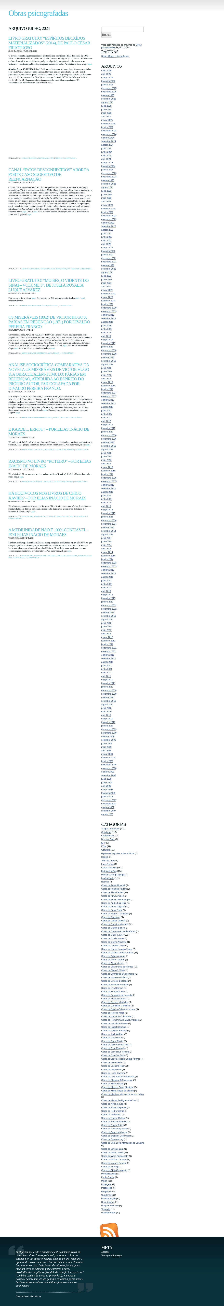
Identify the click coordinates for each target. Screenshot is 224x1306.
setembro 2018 (108, 361)
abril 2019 (106, 336)
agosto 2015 (107, 492)
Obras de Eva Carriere (112, 988)
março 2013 (107, 594)
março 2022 (107, 247)
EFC (103, 842)
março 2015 (107, 509)
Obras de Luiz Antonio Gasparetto (117, 1076)
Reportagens (107, 1202)
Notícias (105, 881)
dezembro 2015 (108, 477)
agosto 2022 (107, 230)
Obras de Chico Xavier (31, 482)
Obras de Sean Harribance (114, 1132)
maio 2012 (106, 630)
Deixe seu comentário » (66, 158)
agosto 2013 (107, 577)
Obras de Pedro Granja (112, 1111)
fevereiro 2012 (108, 640)
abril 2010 (106, 715)
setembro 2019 (108, 318)
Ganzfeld (105, 850)
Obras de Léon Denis (111, 1062)
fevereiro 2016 (108, 470)
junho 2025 (106, 109)
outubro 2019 (107, 315)
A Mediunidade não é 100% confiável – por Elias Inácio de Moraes (48, 532)
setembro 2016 (108, 446)
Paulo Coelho (107, 1177)
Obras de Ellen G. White (113, 970)
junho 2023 (106, 194)
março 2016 (107, 467)
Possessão (106, 1188)
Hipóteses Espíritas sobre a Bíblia (117, 853)
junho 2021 (106, 279)
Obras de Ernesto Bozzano (114, 981)
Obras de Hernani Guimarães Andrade (120, 1020)
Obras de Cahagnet (110, 917)
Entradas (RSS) (109, 1230)
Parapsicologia (48, 269)
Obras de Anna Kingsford (113, 906)
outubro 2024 (107, 137)
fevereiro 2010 (108, 722)
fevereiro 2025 (108, 123)
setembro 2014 (108, 531)
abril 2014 (106, 548)
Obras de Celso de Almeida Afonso (118, 931)
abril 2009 (106, 750)
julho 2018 (106, 368)
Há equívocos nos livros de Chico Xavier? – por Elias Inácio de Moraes (47, 495)
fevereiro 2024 (108, 166)
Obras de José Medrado (113, 1048)
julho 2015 (106, 495)
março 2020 (107, 297)
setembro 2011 (108, 658)
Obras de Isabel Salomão (113, 1027)
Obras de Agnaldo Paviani (114, 889)
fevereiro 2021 (108, 293)
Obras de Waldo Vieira (112, 1152)
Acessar (105, 1252)
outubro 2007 (107, 807)
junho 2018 (106, 371)
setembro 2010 (108, 701)
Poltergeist (106, 1184)
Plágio (56, 353)
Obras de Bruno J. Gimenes (114, 913)
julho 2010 (106, 708)
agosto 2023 (107, 187)
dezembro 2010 (108, 690)
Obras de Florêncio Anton (113, 998)
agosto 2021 (107, 272)
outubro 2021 (107, 265)
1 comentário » (66, 305)
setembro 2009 (108, 740)
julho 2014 (106, 538)
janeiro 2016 (107, 474)
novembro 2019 (108, 311)
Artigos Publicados (30, 269)
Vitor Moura (35, 1296)
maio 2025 (106, 113)
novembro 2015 (108, 481)
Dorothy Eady (108, 839)
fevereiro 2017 (108, 428)
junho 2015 (106, 499)
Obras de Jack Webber (112, 1034)
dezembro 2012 (108, 605)
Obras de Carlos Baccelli (113, 920)
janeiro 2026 (107, 84)
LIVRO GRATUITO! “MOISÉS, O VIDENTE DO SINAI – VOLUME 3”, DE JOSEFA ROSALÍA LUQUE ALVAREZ (48, 285)
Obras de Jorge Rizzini (112, 1041)
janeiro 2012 (107, 644)
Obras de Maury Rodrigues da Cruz (118, 1100)
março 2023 (107, 205)
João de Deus (108, 860)
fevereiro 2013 (108, 598)
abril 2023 (106, 201)
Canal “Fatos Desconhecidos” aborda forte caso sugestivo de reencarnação (48, 174)
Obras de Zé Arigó (110, 1166)
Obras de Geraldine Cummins (115, 1005)
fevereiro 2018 (108, 385)
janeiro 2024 (107, 169)
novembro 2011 (108, 651)
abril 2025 (106, 116)
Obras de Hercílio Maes (112, 1013)
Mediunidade (27, 516)
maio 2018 (106, 375)
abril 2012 (106, 633)
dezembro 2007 (108, 800)
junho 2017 (106, 414)
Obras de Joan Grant (111, 1037)
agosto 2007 (107, 814)
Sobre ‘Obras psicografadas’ (115, 56)
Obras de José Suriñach (113, 1055)
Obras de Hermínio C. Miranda (116, 1016)
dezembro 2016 (108, 435)
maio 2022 (106, 240)
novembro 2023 (108, 176)
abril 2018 (106, 378)
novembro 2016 (108, 439)
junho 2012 (106, 626)
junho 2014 (106, 541)
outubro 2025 (107, 95)
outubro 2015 (107, 485)
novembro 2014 (108, 524)
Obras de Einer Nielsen (112, 963)
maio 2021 (106, 283)
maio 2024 (106, 155)
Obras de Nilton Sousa (112, 1104)
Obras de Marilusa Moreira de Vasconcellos (122, 1094)
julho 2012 (106, 623)
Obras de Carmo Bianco (113, 927)
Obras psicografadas (38, 13)
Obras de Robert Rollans (113, 1118)
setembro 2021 (108, 269)
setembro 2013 (108, 573)
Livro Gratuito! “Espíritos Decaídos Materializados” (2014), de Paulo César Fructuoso (49, 43)
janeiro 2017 (107, 431)
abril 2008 (106, 786)
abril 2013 (106, 591)
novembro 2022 (108, 219)
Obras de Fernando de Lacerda (116, 995)
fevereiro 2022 (108, 251)
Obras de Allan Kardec (32, 450)
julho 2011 (106, 665)
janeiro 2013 (107, 601)
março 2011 (107, 679)
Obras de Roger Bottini (112, 1125)
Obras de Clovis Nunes (112, 938)
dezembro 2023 (108, 173)
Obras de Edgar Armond (113, 956)
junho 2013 (106, 584)
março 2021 (107, 290)
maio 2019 (106, 332)
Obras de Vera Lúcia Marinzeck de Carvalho (122, 1143)
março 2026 (107, 77)
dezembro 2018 (108, 350)
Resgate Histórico (110, 1205)
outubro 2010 (107, 697)
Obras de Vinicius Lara (112, 1149)
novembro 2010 (108, 694)
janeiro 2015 (107, 516)
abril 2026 (106, 74)
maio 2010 (106, 711)
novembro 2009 (108, 733)
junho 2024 (106, 152)
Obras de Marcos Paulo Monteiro (117, 1087)
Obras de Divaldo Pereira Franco (36, 353)
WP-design (116, 1255)
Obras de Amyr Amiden (112, 896)
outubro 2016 (107, 442)
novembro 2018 (108, 354)
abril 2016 (106, 463)
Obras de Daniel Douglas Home (116, 949)
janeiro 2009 (107, 761)
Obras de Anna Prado (111, 910)
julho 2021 (106, 276)
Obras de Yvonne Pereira (113, 1163)
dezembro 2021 (108, 258)
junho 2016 (106, 456)
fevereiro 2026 (108, 81)
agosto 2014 (107, 534)
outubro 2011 (107, 655)
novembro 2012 (108, 609)
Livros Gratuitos (29, 158)
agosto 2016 (107, 449)
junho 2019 (106, 329)
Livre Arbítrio (107, 864)
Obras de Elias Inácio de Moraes (59, 450)
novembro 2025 (108, 91)
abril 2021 (106, 286)
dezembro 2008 (108, 764)
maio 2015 (106, 502)
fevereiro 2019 (108, 343)
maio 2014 (106, 545)
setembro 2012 (108, 616)
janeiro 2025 (107, 127)
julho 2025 (106, 106)
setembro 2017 (108, 403)
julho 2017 (106, 410)
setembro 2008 (108, 775)
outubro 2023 (107, 180)
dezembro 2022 (108, 215)
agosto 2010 (107, 704)
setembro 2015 (108, 488)
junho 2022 (106, 237)
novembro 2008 (108, 768)
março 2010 (107, 718)
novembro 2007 (108, 803)
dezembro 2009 (108, 729)
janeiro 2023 (107, 212)
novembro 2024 (108, 134)
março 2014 (107, 552)
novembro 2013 (108, 566)
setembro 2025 (108, 98)
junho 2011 (106, 669)
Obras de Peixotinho (111, 1114)
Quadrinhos (107, 1195)
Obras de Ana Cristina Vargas (115, 899)
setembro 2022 (108, 226)
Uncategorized (108, 1212)
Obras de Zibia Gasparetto (114, 1170)
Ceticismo (106, 832)
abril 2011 (106, 676)
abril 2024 (106, 159)
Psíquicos (106, 1191)
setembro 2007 (108, 810)
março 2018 (107, 382)
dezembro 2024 (108, 130)
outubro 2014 (107, 527)
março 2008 (107, 789)
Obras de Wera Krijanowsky (114, 1156)
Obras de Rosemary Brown (114, 1128)
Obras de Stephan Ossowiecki (116, 1135)
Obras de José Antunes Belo (115, 1044)
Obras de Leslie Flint (111, 1069)
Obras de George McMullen (114, 1002)
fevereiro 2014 (108, 555)
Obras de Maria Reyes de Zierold (117, 1090)
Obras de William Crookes (114, 1159)
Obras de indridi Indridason (114, 1023)
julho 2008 (106, 779)
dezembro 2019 (108, 307)
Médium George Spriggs (113, 874)
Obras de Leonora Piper (113, 1066)
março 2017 (107, 424)
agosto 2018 (107, 364)
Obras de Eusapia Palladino (114, 984)
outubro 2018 (107, 357)
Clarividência (107, 835)
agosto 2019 (107, 322)
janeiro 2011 (107, 686)
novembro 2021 (108, 261)
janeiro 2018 (107, 389)
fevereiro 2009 (108, 757)
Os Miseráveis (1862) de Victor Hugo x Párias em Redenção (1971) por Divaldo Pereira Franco (49, 322)
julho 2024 (106, 148)
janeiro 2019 (107, 346)
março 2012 (107, 637)
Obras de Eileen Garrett (112, 959)
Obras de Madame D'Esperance (117, 1080)
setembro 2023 (108, 183)
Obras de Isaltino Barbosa (114, 1030)
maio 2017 (106, 417)
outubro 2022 (107, 222)
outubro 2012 (107, 612)
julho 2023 (106, 191)
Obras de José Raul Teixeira (115, 1051)
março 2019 (107, 339)
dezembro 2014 (108, 520)
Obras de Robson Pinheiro (114, 1121)
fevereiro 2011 (108, 683)
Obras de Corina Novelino (114, 942)
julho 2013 (106, 580)
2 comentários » (33, 557)
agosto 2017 (107, 407)
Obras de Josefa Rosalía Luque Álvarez (39, 305)
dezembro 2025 (108, 88)
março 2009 (107, 754)
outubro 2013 (107, 570)
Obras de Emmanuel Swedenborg (117, 974)
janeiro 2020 (107, 304)
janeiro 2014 (107, 559)
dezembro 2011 (108, 648)
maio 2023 (106, 198)
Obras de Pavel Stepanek (113, 1107)
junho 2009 (106, 743)
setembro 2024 (108, 141)
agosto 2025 (107, 102)
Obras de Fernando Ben (113, 991)
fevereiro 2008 (108, 793)
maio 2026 (106, 70)
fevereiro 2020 (108, 300)
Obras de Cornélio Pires (113, 945)
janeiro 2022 (107, 254)
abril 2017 (106, 421)
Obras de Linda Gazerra (113, 1073)
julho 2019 (106, 325)
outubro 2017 (107, 400)
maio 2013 (106, 587)
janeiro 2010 (107, 725)
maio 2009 (106, 747)
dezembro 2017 (108, 392)
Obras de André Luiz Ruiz (113, 903)
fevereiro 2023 (108, 208)
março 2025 (107, 120)
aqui (90, 64)
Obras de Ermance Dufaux (114, 977)
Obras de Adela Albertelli (113, 885)
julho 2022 (106, 233)
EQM (103, 846)
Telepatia (105, 1209)
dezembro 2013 (108, 562)
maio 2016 (106, 460)
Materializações (46, 158)
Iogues (104, 857)
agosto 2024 (107, 145)
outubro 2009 (107, 736)
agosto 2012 (107, 619)
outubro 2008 (107, 771)
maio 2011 (106, 672)
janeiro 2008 (107, 796)
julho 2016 (106, 453)
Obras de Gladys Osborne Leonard (118, 1009)
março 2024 (107, 162)
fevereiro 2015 (108, 513)
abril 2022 (106, 244)
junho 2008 (106, 782)
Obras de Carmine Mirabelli (114, 924)
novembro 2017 (108, 396)
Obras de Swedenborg (112, 1139)
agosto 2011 (107, 662)
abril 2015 (106, 506)
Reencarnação (63, 269)
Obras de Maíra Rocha (112, 1083)
